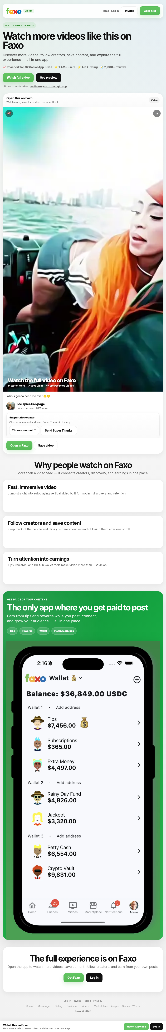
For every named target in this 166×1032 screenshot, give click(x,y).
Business (72, 1006)
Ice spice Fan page (31, 404)
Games (126, 1006)
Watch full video (18, 77)
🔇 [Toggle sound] (9, 113)
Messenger (44, 1006)
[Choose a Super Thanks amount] (24, 430)
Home (105, 10)
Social (29, 1006)
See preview (48, 77)
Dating (58, 1006)
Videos (86, 1006)
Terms (87, 1000)
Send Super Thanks (58, 430)
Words (136, 1006)
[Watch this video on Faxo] (83, 249)
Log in (115, 10)
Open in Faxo (19, 445)
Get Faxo (150, 11)
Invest (129, 11)
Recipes (114, 1006)
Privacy (97, 1000)
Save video (46, 445)
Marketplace (101, 1006)
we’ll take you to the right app (48, 86)
